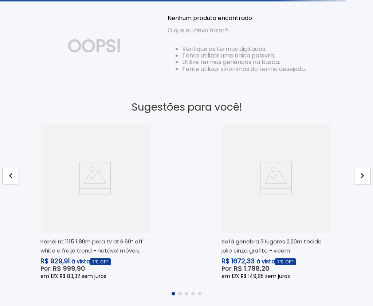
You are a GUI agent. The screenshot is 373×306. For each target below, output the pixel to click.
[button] (173, 293)
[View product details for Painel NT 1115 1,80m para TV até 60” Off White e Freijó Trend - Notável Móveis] (95, 202)
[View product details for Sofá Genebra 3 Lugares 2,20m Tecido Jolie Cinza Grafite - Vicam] (276, 202)
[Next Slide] (362, 176)
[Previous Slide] (10, 176)
